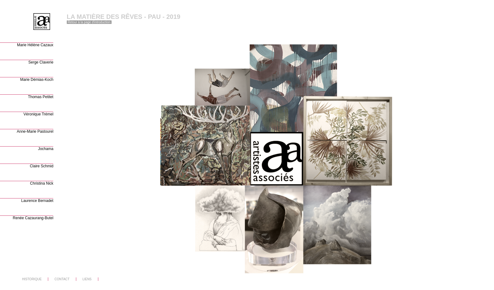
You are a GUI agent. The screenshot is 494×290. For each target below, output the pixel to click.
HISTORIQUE (32, 279)
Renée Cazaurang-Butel (33, 218)
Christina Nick (41, 183)
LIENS (87, 279)
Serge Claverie (40, 62)
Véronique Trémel (39, 114)
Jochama (46, 149)
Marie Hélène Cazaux (35, 45)
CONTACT (62, 279)
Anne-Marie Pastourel (35, 131)
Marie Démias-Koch (36, 79)
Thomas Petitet (41, 97)
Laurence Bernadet (37, 200)
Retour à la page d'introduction (89, 22)
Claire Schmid (42, 166)
